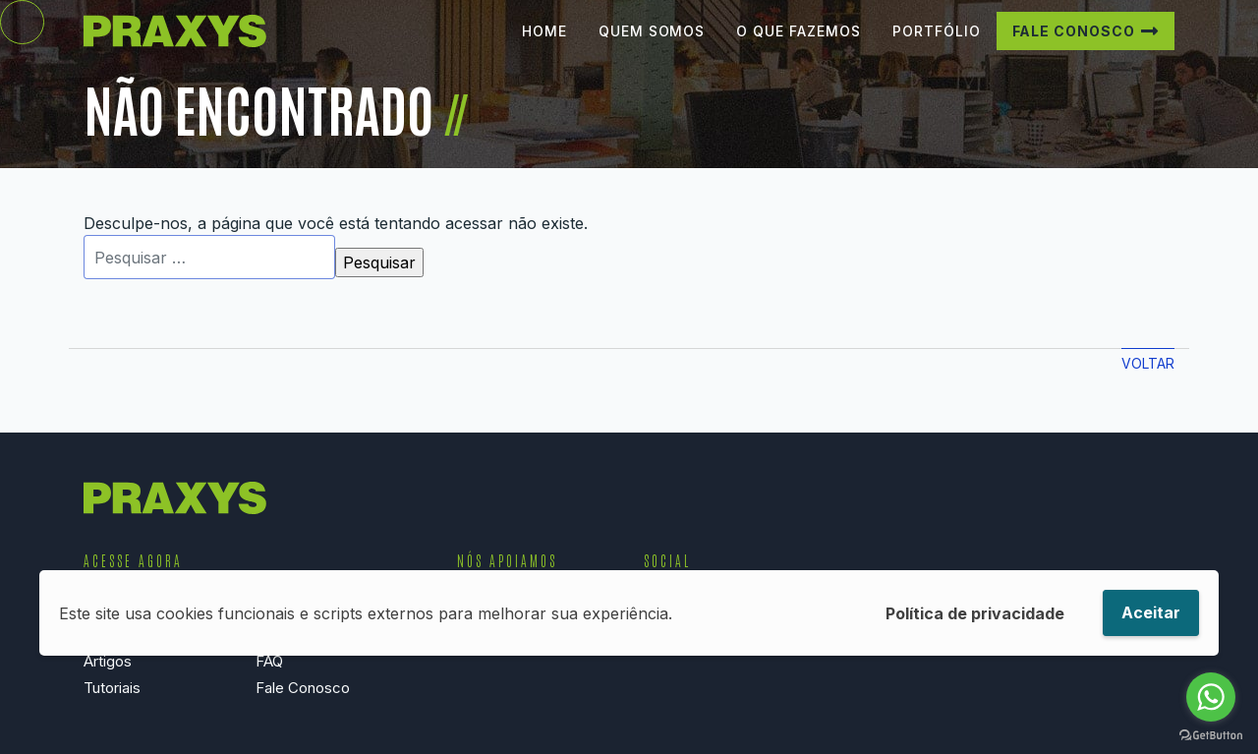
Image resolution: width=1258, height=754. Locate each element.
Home (544, 45)
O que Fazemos (798, 45)
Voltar (1147, 363)
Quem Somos (652, 45)
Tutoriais (112, 687)
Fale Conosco (1074, 45)
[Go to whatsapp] (1210, 697)
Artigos (108, 661)
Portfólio (936, 45)
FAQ (269, 661)
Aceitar (1150, 612)
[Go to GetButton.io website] (1210, 734)
